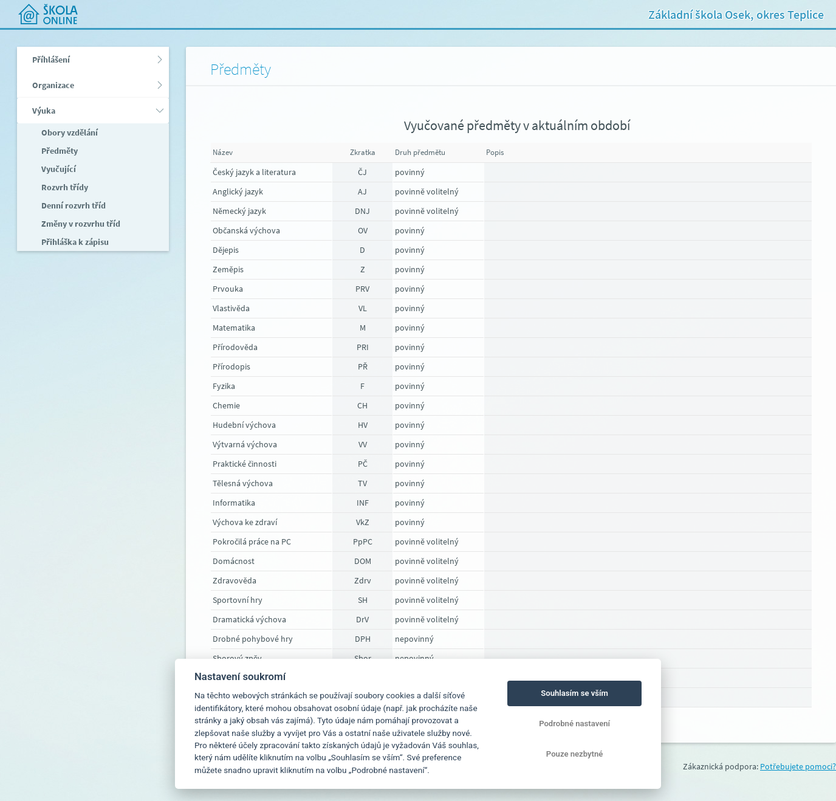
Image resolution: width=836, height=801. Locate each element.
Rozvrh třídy (63, 187)
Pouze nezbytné (574, 753)
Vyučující (57, 168)
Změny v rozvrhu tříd (79, 223)
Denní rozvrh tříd (72, 205)
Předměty (58, 150)
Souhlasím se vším (574, 693)
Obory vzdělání (68, 132)
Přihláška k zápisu (74, 241)
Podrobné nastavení (574, 723)
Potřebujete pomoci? (798, 766)
